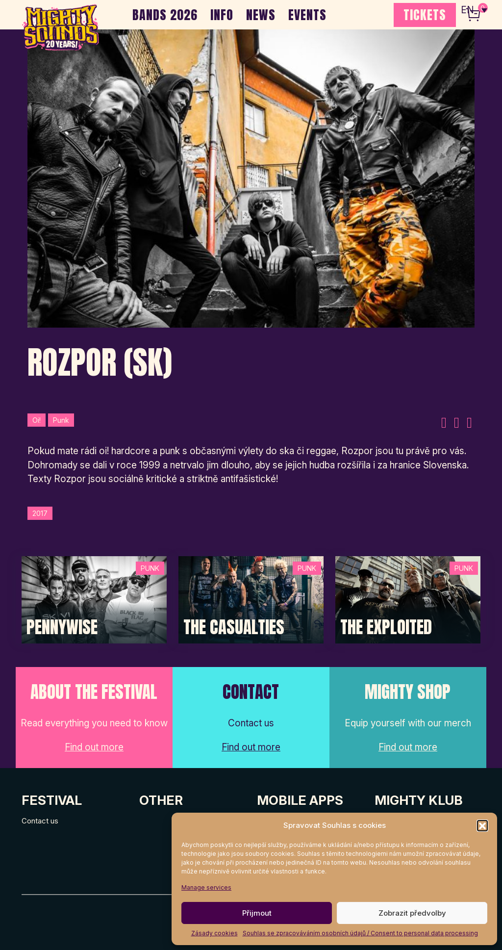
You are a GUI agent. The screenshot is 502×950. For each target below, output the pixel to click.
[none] (474, 9)
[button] (482, 825)
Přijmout (257, 913)
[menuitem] (474, 9)
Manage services (206, 887)
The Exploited (386, 627)
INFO (221, 15)
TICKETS (424, 15)
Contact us (40, 820)
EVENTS (307, 15)
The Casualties (233, 627)
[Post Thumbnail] (94, 599)
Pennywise (62, 627)
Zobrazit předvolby (412, 913)
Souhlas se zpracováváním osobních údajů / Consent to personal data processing (360, 933)
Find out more (94, 747)
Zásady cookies (214, 933)
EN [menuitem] (468, 10)
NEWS (261, 15)
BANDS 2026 (165, 15)
